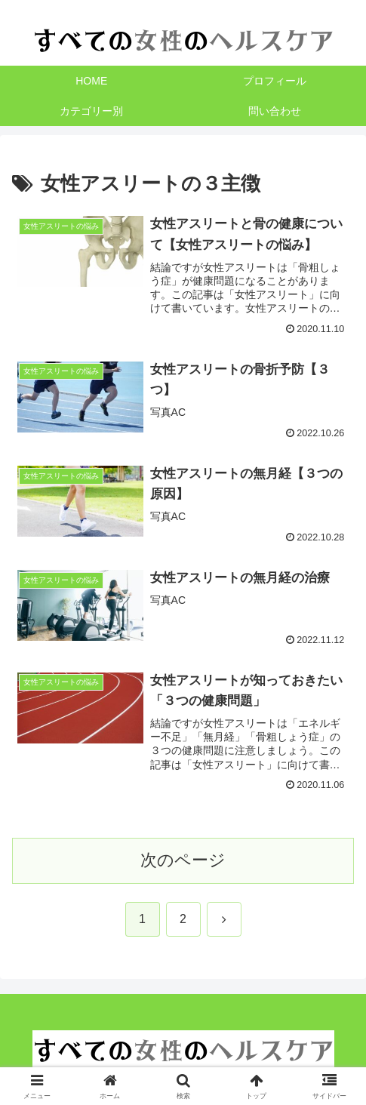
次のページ (183, 860)
